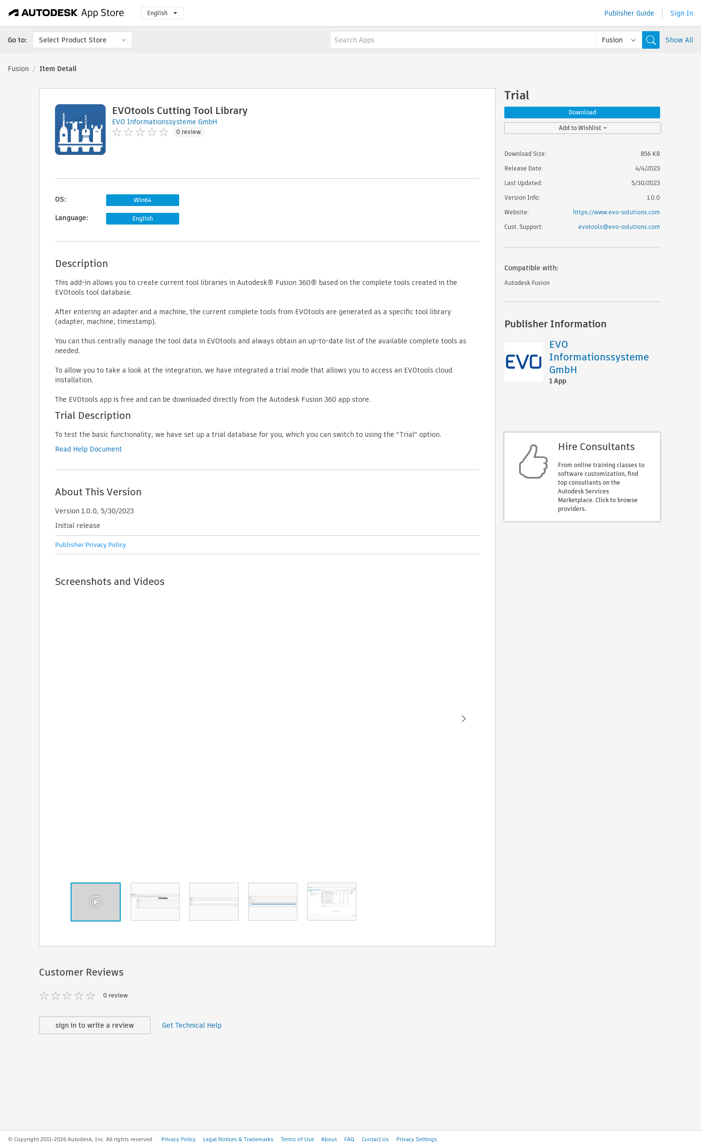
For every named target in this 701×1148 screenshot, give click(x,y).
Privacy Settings (416, 1139)
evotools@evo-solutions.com (619, 227)
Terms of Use (297, 1139)
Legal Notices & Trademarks (238, 1139)
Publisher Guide (629, 13)
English (162, 13)
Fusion (18, 69)
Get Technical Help (191, 1025)
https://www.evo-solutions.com (616, 212)
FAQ (349, 1139)
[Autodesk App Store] (66, 13)
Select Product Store (73, 40)
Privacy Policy (178, 1139)
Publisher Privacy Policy (90, 544)
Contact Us (375, 1139)
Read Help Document (88, 449)
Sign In (681, 13)
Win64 (142, 200)
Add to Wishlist (583, 128)
